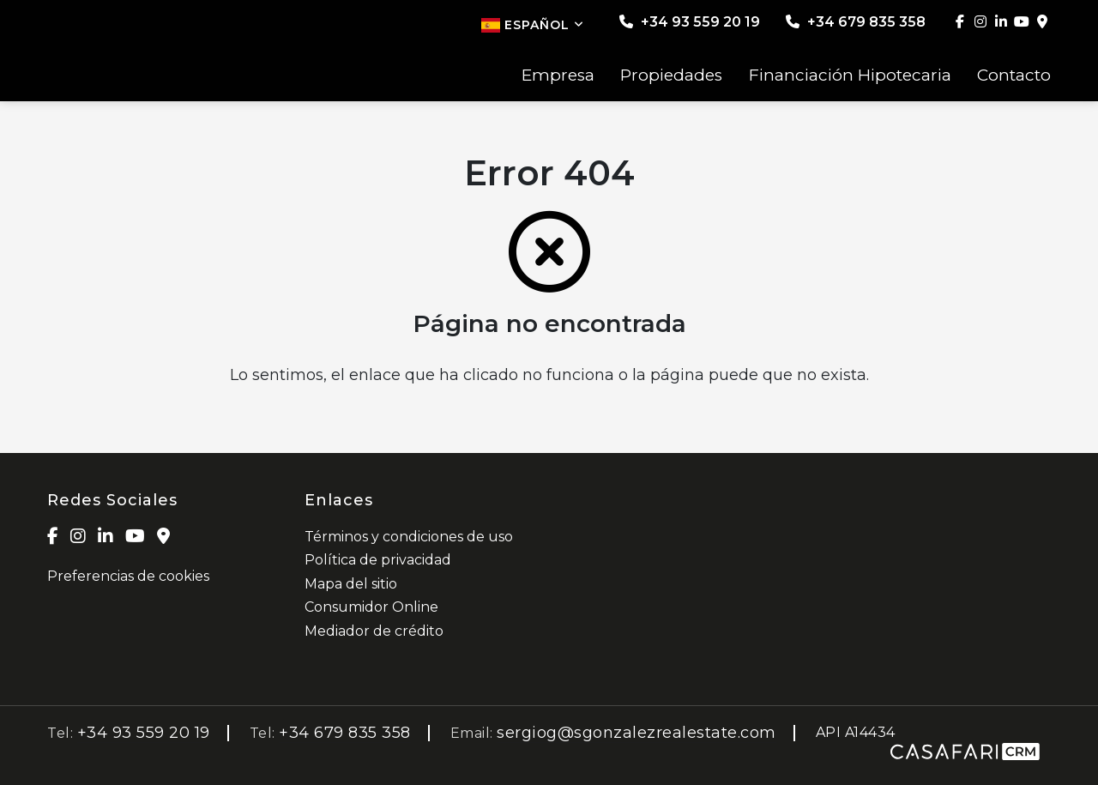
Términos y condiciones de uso (409, 536)
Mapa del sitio (351, 584)
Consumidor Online (371, 607)
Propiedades (671, 75)
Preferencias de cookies (128, 576)
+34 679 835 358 (856, 22)
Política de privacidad (378, 560)
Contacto (1014, 75)
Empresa (558, 75)
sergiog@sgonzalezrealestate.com (636, 732)
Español (532, 25)
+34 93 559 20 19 (689, 22)
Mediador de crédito (374, 631)
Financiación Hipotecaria (850, 75)
